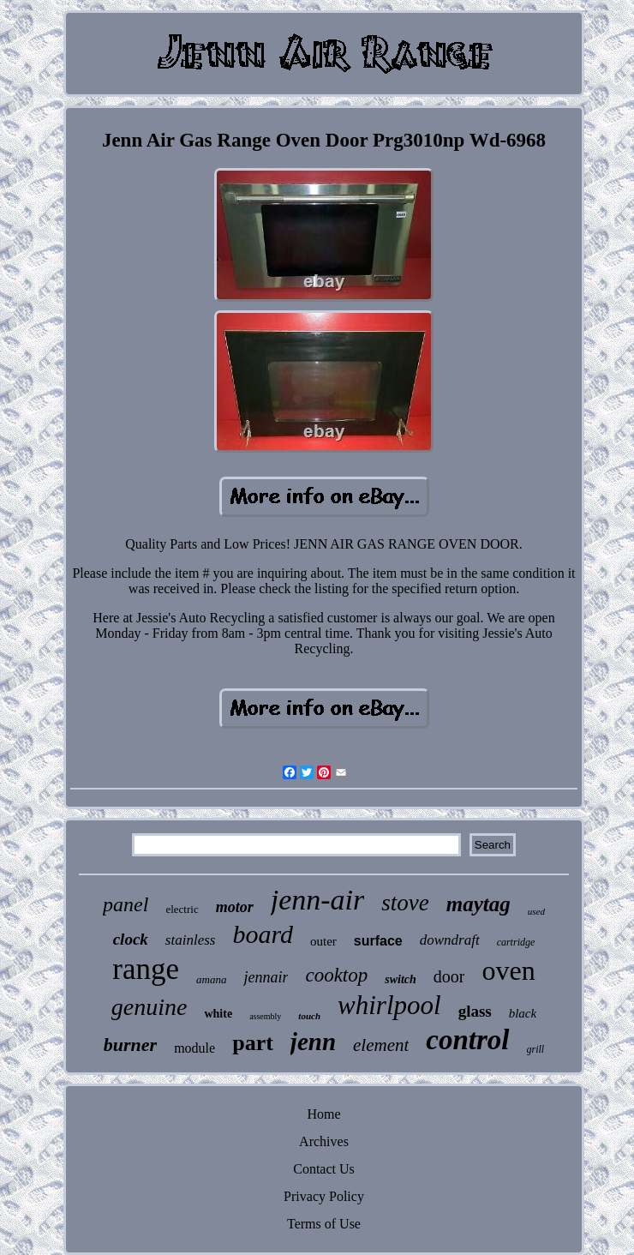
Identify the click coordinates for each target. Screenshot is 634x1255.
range (145, 969)
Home (323, 1114)
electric (181, 909)
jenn (313, 1041)
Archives (324, 1141)
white (218, 1013)
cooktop (336, 975)
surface (378, 941)
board (262, 934)
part (252, 1042)
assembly (265, 1016)
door (449, 976)
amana (211, 979)
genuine (149, 1007)
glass (475, 1011)
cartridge (516, 942)
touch (309, 1016)
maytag (478, 904)
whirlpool (389, 1005)
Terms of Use (324, 1223)
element (381, 1045)
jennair (265, 977)
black (522, 1013)
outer (323, 941)
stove (404, 903)
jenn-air (318, 900)
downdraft (450, 940)
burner (130, 1044)
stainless (190, 940)
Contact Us (324, 1169)
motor (235, 907)
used (536, 911)
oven (508, 970)
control (467, 1039)
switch (400, 979)
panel (125, 904)
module (194, 1048)
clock (130, 939)
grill (536, 1049)
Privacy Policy (324, 1196)
